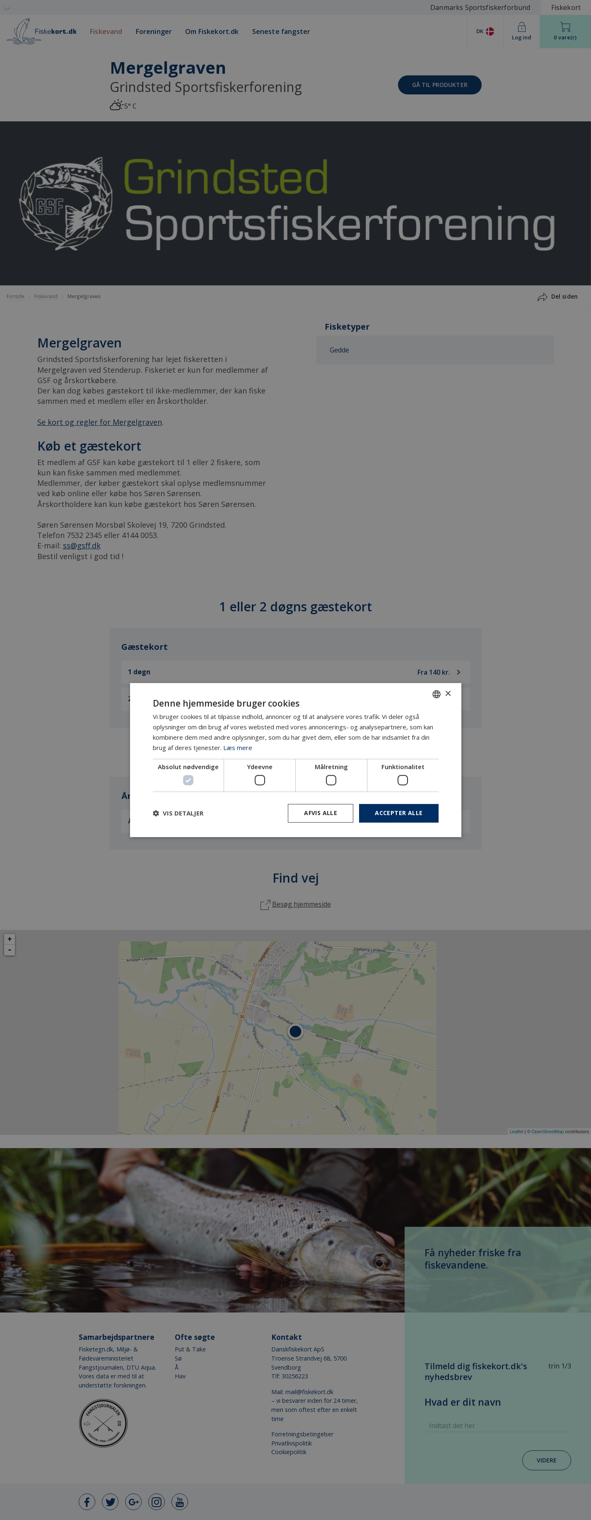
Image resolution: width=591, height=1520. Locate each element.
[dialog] (295, 760)
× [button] (448, 694)
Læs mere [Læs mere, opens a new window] (237, 747)
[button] (178, 813)
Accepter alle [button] (398, 813)
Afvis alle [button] (320, 813)
